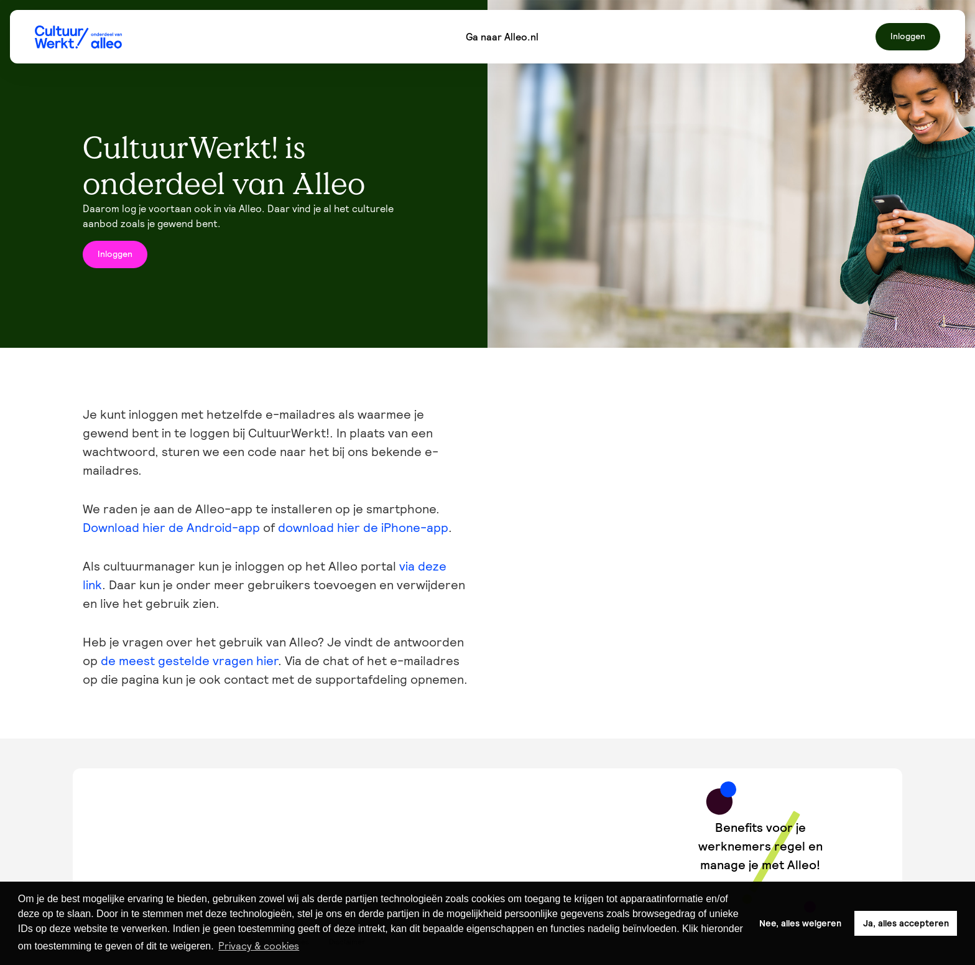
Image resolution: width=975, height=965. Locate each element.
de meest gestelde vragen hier (189, 661)
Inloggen (907, 36)
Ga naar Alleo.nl (502, 36)
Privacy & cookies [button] (258, 945)
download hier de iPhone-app (363, 527)
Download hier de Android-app (171, 527)
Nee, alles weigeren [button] (800, 923)
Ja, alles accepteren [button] (906, 923)
